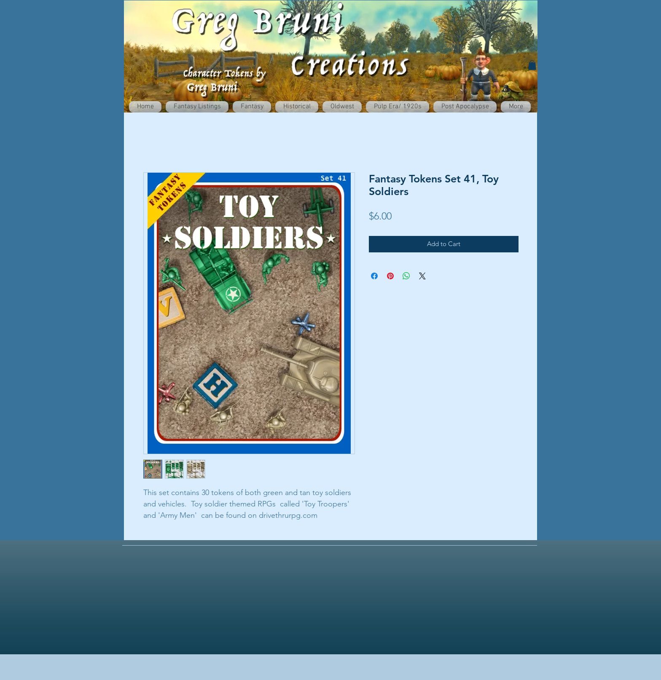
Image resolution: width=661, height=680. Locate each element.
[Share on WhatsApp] (406, 276)
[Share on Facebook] (374, 276)
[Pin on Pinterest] (390, 276)
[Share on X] (422, 276)
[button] (532, 65)
